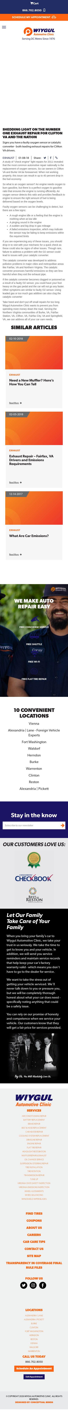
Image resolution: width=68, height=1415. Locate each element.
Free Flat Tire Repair (34, 679)
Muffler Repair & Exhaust (34, 1155)
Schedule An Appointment (34, 1368)
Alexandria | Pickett (34, 789)
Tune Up (34, 1179)
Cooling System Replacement (34, 1136)
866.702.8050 (34, 10)
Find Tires (34, 1213)
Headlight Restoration (34, 1151)
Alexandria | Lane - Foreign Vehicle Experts (34, 732)
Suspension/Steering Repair (34, 1163)
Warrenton (34, 768)
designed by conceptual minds (34, 1402)
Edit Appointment (34, 1377)
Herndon (34, 755)
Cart (34, 3)
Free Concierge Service (34, 627)
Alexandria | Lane (34, 1315)
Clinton (34, 775)
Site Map (34, 1256)
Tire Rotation (34, 1171)
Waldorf (34, 748)
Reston (34, 782)
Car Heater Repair (34, 1132)
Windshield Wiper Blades (34, 1199)
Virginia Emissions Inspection (34, 1187)
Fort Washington (34, 742)
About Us (34, 1228)
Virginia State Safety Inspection (34, 1183)
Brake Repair (34, 1124)
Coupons (34, 1220)
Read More (15, 403)
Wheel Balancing (34, 1195)
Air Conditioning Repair (34, 1116)
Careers (34, 1235)
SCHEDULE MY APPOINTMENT (34, 17)
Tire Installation (34, 1167)
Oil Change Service (34, 1159)
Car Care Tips (34, 1242)
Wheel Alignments (34, 1191)
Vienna (34, 723)
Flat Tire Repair (34, 1147)
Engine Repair (34, 1143)
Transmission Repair (34, 1175)
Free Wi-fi (34, 661)
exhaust (8, 157)
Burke (34, 762)
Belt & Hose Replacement (34, 1128)
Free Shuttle (34, 644)
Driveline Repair (34, 1140)
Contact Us (34, 1249)
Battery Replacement (34, 1120)
